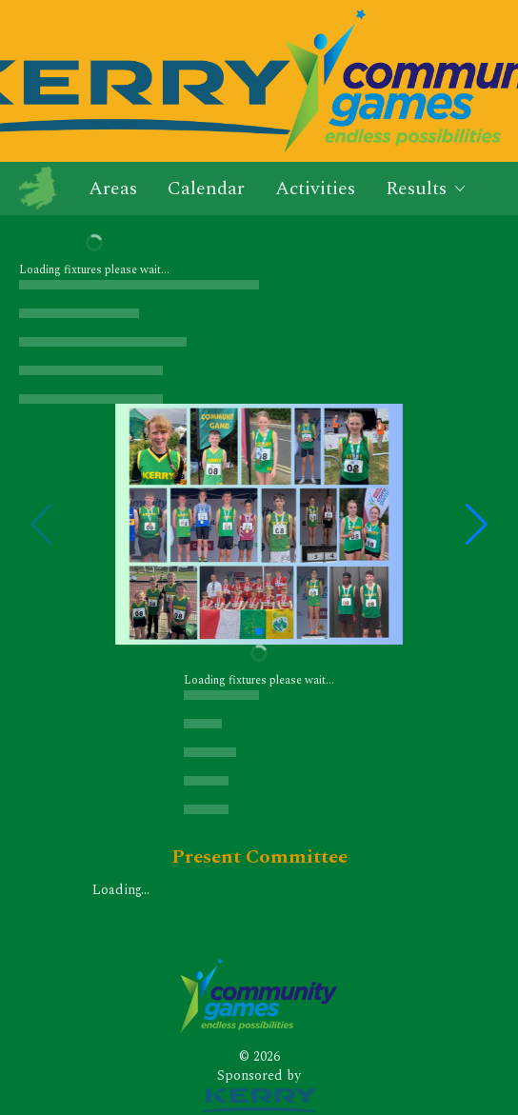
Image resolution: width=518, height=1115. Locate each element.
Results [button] (426, 188)
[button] (476, 525)
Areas (112, 188)
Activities (315, 188)
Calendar (206, 188)
